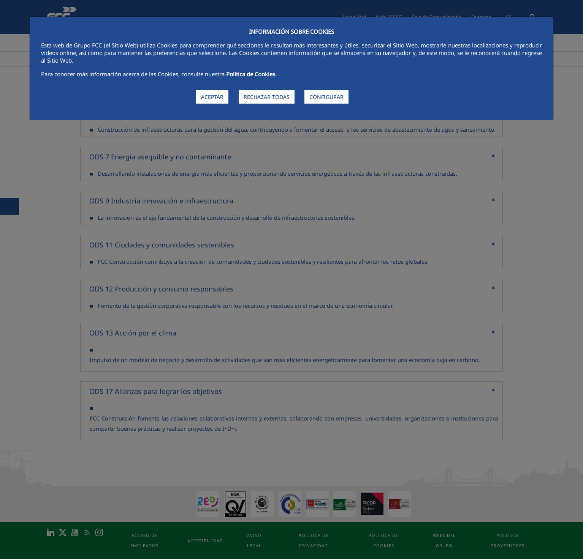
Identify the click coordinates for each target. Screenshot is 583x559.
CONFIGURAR (326, 97)
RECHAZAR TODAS (267, 97)
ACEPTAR (212, 97)
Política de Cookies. (251, 74)
